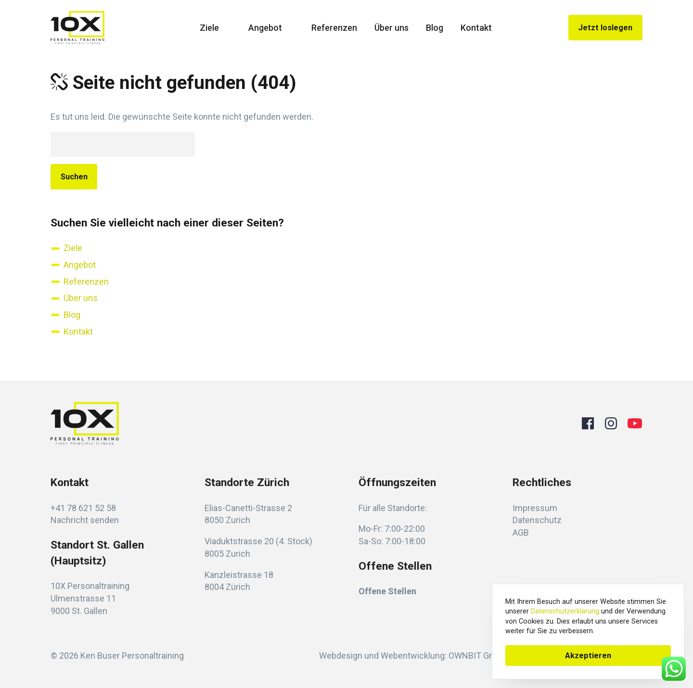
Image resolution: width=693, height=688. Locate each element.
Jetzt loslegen (605, 27)
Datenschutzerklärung (565, 611)
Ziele (215, 28)
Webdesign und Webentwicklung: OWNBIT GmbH (413, 655)
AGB (521, 532)
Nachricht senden (85, 520)
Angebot (271, 28)
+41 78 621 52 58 (83, 508)
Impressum (535, 508)
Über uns (391, 28)
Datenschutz (537, 520)
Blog (434, 28)
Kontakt (476, 28)
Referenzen (334, 28)
